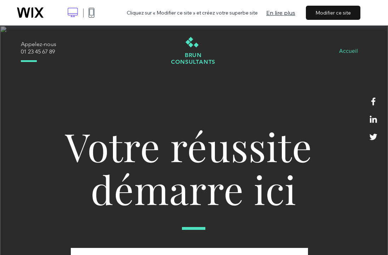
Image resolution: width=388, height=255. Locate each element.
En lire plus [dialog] (280, 12)
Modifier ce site (333, 13)
